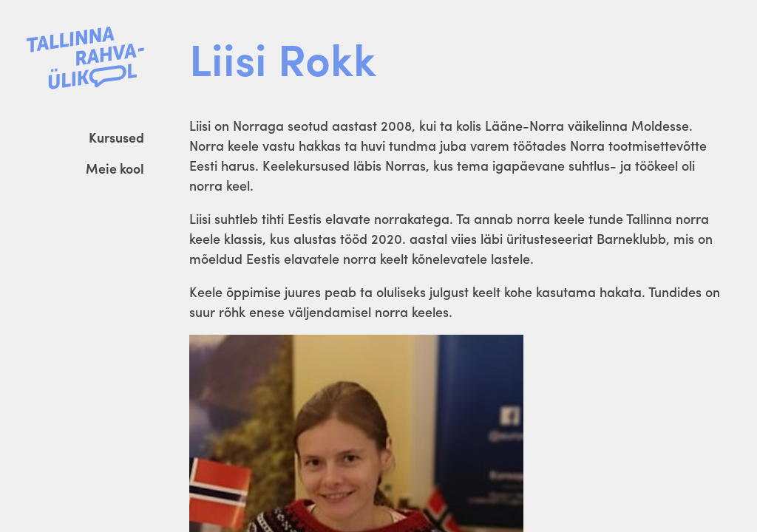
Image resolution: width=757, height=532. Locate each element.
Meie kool (115, 168)
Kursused (116, 137)
